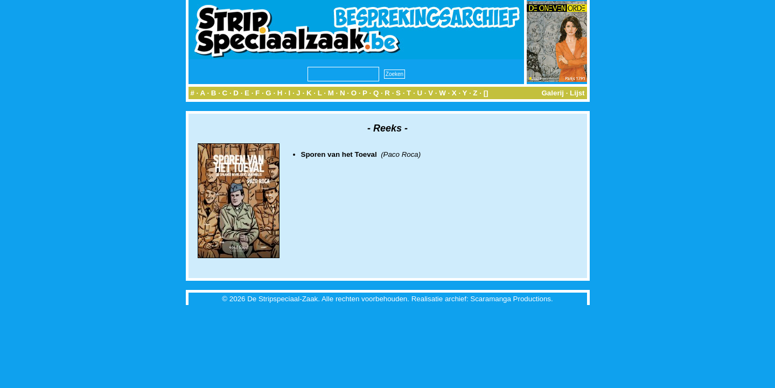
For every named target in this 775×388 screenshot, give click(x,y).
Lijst (577, 93)
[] (486, 93)
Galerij (552, 93)
